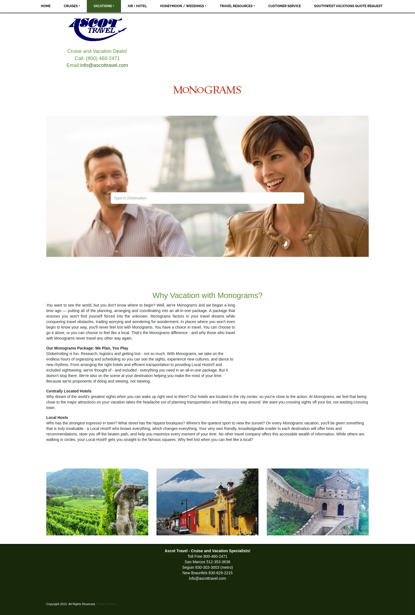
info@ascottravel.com (104, 65)
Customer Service (284, 6)
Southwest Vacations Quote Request (348, 6)
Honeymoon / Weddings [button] (182, 6)
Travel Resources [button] (236, 6)
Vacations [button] (102, 6)
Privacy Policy (106, 604)
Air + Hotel (137, 6)
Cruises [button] (71, 6)
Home (46, 6)
